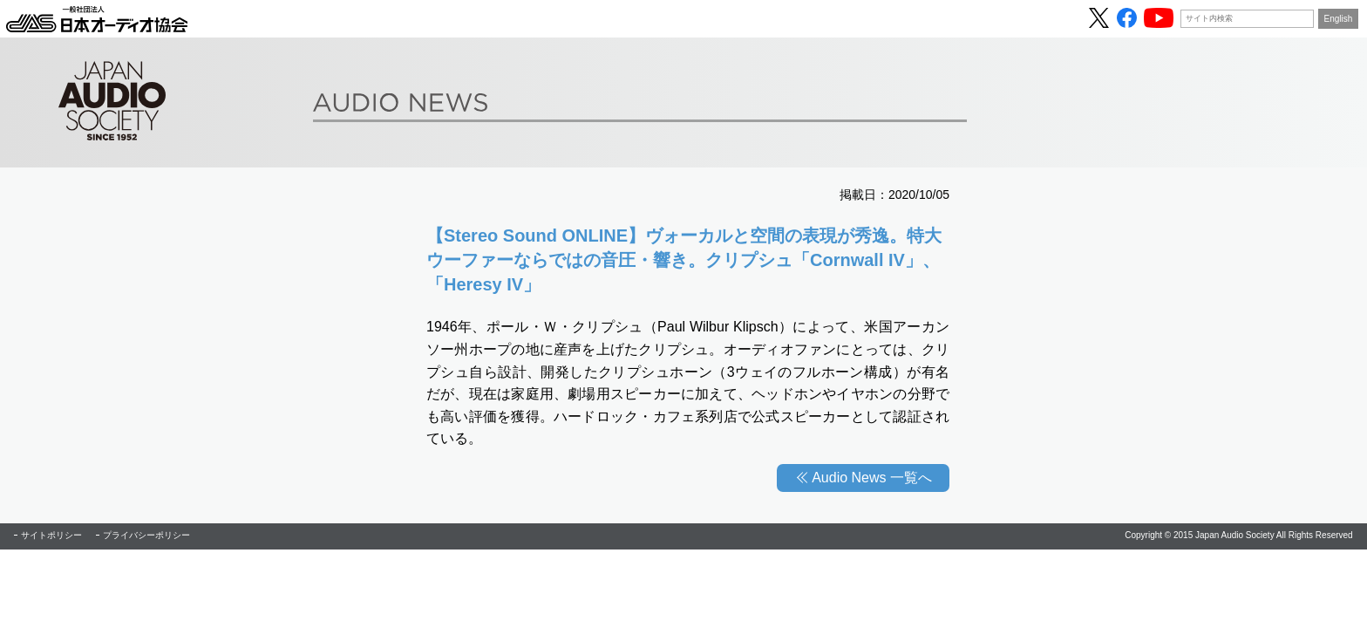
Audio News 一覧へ (872, 477)
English (1338, 19)
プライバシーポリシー (146, 535)
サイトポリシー (51, 535)
